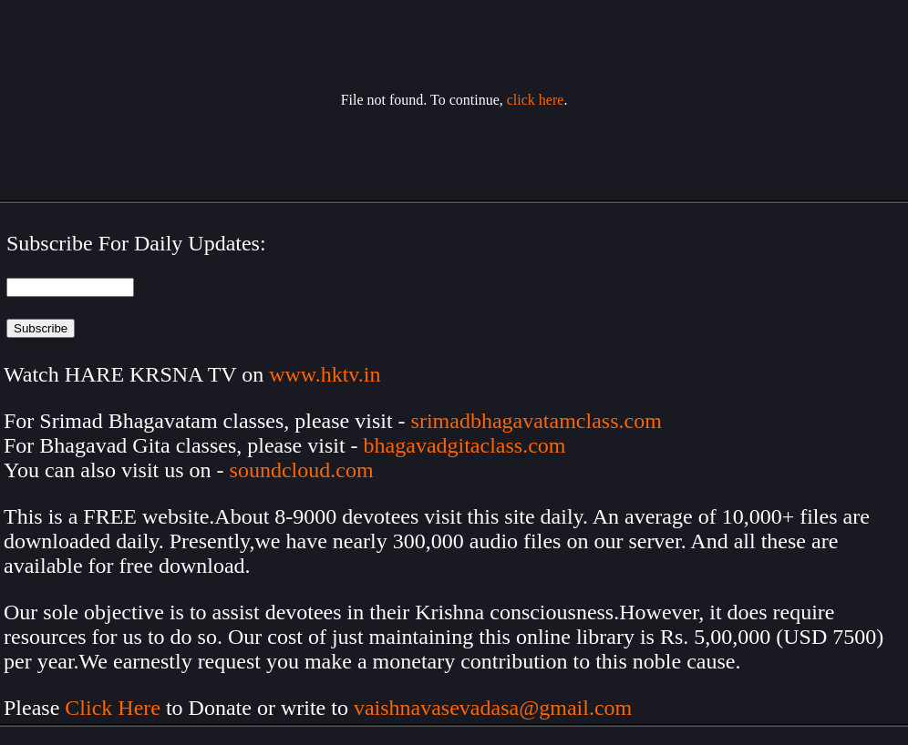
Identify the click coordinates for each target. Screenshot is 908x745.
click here (535, 99)
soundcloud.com (302, 470)
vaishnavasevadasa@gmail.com (495, 707)
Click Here (112, 707)
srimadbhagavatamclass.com (536, 421)
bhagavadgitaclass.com (465, 445)
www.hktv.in (324, 374)
